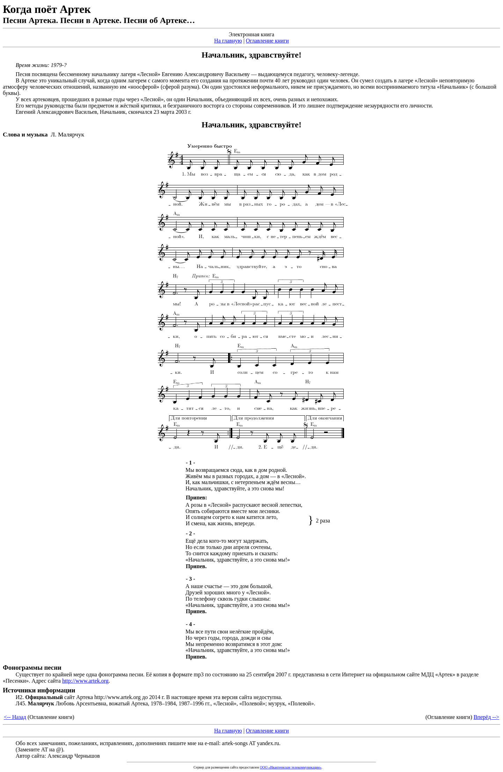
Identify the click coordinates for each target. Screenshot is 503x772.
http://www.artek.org (85, 681)
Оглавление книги (267, 41)
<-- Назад (15, 717)
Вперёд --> (486, 717)
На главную (228, 41)
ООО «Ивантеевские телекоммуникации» (290, 767)
